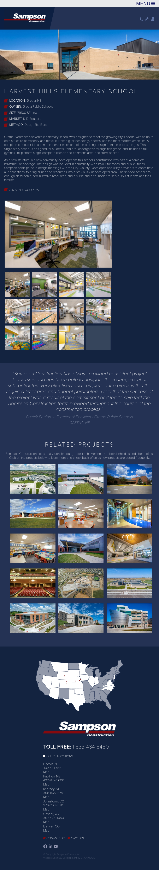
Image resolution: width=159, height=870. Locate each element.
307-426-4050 (53, 818)
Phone (141, 19)
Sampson (153, 19)
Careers (77, 838)
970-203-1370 (53, 805)
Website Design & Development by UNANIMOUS (69, 857)
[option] (79, 53)
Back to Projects (24, 190)
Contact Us (55, 838)
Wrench (147, 19)
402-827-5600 (53, 780)
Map (46, 772)
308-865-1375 (53, 793)
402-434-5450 (53, 768)
